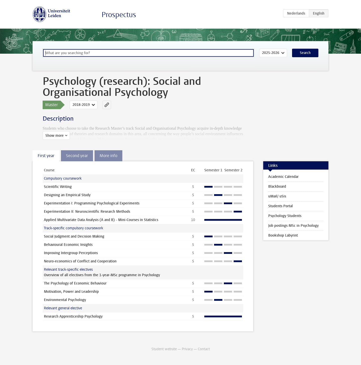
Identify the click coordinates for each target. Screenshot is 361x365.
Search (305, 52)
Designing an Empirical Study (67, 195)
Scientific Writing (58, 186)
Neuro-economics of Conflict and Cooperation (80, 261)
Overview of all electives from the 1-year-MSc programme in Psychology (102, 275)
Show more (54, 135)
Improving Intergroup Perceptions (71, 253)
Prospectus (119, 14)
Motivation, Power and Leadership (71, 291)
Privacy (187, 349)
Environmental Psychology (65, 300)
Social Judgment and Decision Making (74, 236)
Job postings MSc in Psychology (293, 225)
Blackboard (277, 186)
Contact (204, 349)
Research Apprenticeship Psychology (73, 316)
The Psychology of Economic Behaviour (75, 283)
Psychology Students (284, 215)
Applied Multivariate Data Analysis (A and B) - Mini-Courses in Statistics (101, 219)
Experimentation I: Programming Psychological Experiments (91, 203)
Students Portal (280, 206)
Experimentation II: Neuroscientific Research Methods (87, 211)
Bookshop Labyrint (283, 235)
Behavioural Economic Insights (68, 244)
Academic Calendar (283, 176)
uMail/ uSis (277, 196)
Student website (164, 349)
